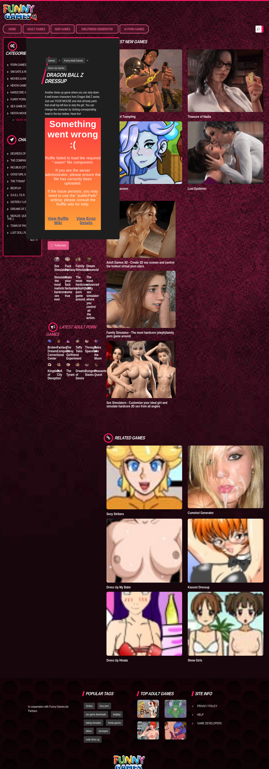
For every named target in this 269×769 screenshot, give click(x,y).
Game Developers (209, 684)
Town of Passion (21, 225)
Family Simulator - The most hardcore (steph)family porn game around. (93, 272)
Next (34, 239)
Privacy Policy (207, 667)
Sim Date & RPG (19, 71)
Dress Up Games (65, 55)
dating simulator (93, 683)
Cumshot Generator (210, 490)
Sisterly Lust (19, 202)
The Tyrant (17, 181)
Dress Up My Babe (137, 556)
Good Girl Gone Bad (23, 174)
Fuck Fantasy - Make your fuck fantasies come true (76, 270)
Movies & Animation (22, 78)
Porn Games (18, 64)
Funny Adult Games (82, 48)
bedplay (116, 675)
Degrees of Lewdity (23, 153)
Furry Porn (18, 99)
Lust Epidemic (206, 173)
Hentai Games (19, 85)
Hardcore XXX (19, 92)
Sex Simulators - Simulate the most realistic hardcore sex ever (63, 273)
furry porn (104, 666)
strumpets (103, 691)
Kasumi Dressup (208, 556)
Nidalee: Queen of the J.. (20, 217)
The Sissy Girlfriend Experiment (79, 330)
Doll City (62, 353)
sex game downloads (96, 675)
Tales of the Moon (113, 330)
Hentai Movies (19, 113)
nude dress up (93, 700)
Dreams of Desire (22, 209)
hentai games (114, 683)
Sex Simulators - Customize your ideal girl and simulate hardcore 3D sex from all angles (155, 389)
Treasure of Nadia (208, 109)
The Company (18, 160)
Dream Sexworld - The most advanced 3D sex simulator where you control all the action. (106, 277)
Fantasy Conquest (66, 327)
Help (200, 675)
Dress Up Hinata (135, 621)
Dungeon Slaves (103, 353)
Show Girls (204, 621)
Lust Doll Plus (20, 232)
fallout (89, 691)
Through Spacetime (104, 327)
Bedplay (15, 188)
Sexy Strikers (134, 491)
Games (60, 48)
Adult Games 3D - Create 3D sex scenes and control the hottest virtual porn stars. (159, 249)
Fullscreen (58, 233)
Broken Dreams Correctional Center (56, 330)
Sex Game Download (23, 106)
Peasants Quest (116, 353)
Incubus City (18, 167)
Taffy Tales (88, 327)
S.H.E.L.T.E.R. (17, 195)
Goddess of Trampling (139, 109)
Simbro (89, 666)
